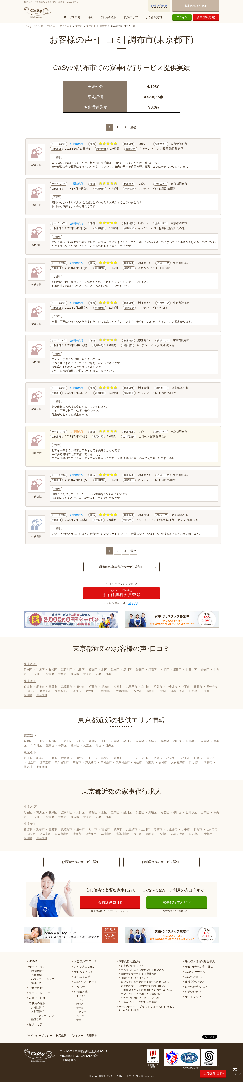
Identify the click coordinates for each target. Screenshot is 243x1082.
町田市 (93, 686)
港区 (98, 673)
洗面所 (80, 1008)
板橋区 (53, 669)
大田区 (80, 669)
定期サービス (37, 998)
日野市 (198, 686)
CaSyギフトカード (85, 981)
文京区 (87, 673)
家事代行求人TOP (177, 902)
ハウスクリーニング (42, 978)
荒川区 (40, 669)
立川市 (145, 686)
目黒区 (109, 673)
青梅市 (208, 690)
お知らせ (79, 986)
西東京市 (45, 690)
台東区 (205, 669)
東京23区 (30, 664)
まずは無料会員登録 (121, 593)
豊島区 (50, 673)
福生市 (138, 690)
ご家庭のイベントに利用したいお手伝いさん (146, 989)
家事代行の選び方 (129, 961)
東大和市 (90, 690)
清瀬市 (77, 690)
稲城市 (105, 686)
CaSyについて (193, 976)
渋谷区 (140, 669)
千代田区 (36, 673)
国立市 (31, 690)
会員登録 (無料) (110, 902)
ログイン (182, 17)
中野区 (62, 673)
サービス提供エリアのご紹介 (56, 26)
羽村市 (163, 690)
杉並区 (165, 669)
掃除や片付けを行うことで (136, 977)
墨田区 (177, 669)
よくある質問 (153, 17)
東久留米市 (62, 690)
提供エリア (131, 17)
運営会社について (196, 981)
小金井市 (171, 686)
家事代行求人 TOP (195, 5)
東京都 (78, 26)
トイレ (80, 1000)
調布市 (103, 26)
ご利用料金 (36, 987)
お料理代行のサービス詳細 (160, 862)
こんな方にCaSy (84, 966)
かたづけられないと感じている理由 (141, 997)
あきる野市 (178, 690)
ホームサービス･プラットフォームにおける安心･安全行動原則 (147, 1008)
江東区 (115, 669)
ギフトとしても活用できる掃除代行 (141, 993)
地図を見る (69, 1060)
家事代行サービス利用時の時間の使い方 (144, 985)
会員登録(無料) (206, 17)
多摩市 (118, 686)
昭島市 (158, 686)
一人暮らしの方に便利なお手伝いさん (142, 969)
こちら (187, 911)
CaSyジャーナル (195, 971)
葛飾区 (93, 669)
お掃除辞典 (81, 991)
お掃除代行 (37, 970)
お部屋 (80, 1016)
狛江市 (28, 686)
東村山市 (106, 690)
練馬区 (75, 673)
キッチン (81, 995)
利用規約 (61, 1035)
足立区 (28, 669)
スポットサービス (40, 992)
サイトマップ (193, 996)
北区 (104, 669)
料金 (90, 17)
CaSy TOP (31, 26)
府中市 (80, 686)
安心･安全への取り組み (199, 966)
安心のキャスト (83, 971)
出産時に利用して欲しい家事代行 (140, 1002)
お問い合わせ (159, 5)
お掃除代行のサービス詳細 (80, 862)
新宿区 (152, 669)
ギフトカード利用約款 (83, 1035)
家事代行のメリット (132, 965)
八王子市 (131, 686)
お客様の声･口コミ (85, 961)
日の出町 (194, 690)
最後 (133, 127)
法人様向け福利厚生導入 (200, 961)
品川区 (127, 669)
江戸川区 (66, 669)
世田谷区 (191, 669)
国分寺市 (211, 686)
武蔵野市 (66, 686)
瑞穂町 (150, 690)
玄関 (78, 1020)
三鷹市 (53, 686)
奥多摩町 (41, 695)
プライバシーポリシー (38, 1035)
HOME (33, 961)
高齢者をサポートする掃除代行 (138, 973)
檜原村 (28, 695)
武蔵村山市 (123, 690)
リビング (81, 1012)
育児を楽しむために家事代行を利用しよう (145, 981)
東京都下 (91, 26)
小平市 (185, 686)
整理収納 (36, 983)
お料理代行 (37, 975)
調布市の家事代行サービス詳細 (120, 566)
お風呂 (80, 1003)
